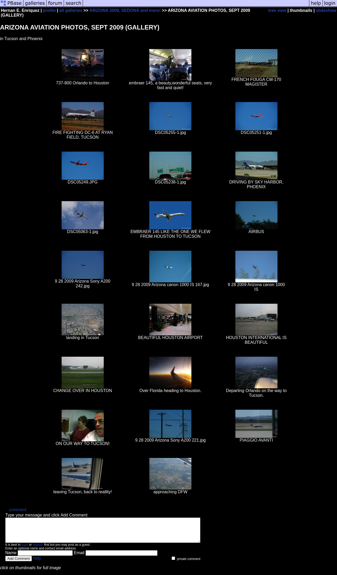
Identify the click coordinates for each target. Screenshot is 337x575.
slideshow (326, 10)
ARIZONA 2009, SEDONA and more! (125, 10)
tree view (277, 10)
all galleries (70, 10)
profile (49, 10)
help (37, 563)
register (38, 549)
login (24, 549)
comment (17, 510)
